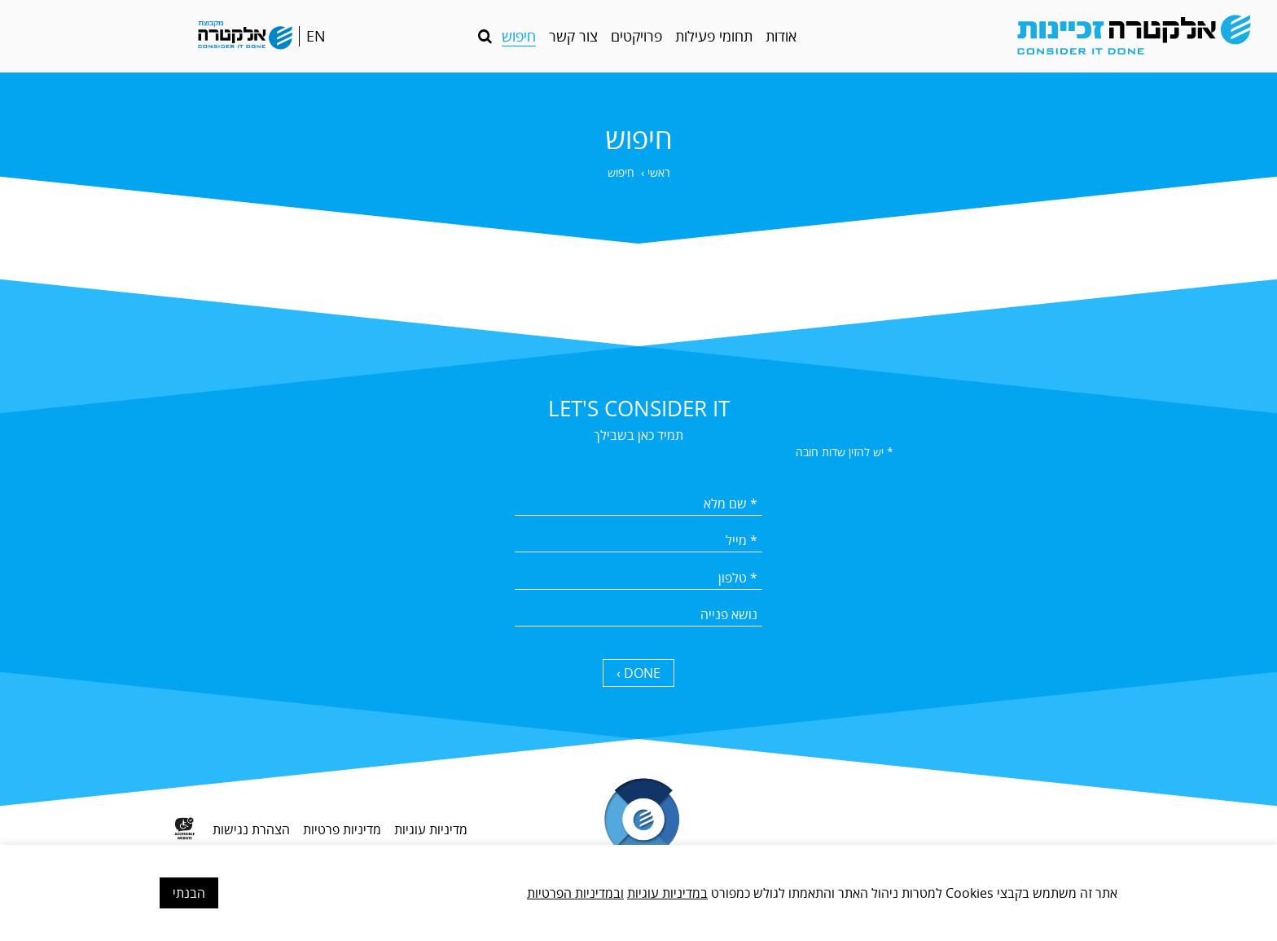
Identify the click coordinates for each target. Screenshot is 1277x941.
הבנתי (189, 893)
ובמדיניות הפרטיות (575, 893)
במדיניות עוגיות (667, 893)
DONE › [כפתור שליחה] (638, 673)
